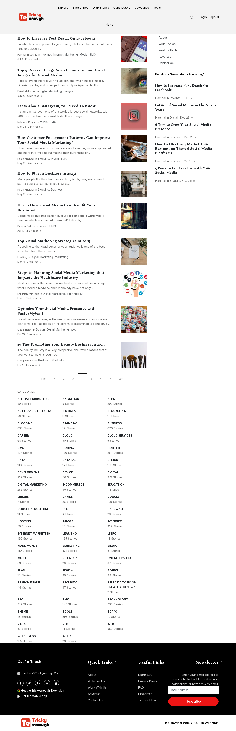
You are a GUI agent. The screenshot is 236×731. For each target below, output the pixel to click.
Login (203, 17)
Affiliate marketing (33, 399)
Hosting (24, 521)
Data (21, 460)
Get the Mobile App (34, 696)
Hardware (115, 509)
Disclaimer (145, 694)
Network (69, 558)
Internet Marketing (65, 54)
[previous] (54, 378)
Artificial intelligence (35, 411)
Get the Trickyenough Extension (42, 690)
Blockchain (116, 411)
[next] (110, 378)
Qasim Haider (24, 329)
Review (68, 570)
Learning (69, 533)
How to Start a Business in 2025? (46, 173)
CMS (20, 448)
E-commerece (73, 484)
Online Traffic (119, 558)
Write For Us (167, 44)
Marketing (61, 257)
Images (68, 91)
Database (70, 460)
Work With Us (168, 50)
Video (21, 624)
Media (83, 54)
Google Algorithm (32, 509)
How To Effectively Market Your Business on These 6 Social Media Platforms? (183, 148)
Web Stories (101, 7)
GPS (65, 509)
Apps (111, 399)
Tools (157, 7)
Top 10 (112, 611)
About (163, 37)
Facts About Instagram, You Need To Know (56, 106)
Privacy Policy (147, 681)
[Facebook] (20, 683)
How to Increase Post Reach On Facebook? (56, 38)
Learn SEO (145, 675)
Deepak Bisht (24, 226)
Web (74, 329)
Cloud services (119, 435)
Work (66, 636)
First (43, 378)
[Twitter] (29, 683)
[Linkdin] (38, 683)
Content (114, 448)
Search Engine (29, 582)
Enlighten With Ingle (28, 294)
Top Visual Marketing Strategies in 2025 (53, 241)
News (109, 24)
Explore (63, 7)
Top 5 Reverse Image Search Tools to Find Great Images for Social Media (61, 72)
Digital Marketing (51, 91)
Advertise (165, 56)
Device (67, 472)
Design (40, 329)
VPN (65, 624)
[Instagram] (47, 683)
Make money (27, 546)
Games (67, 497)
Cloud (67, 435)
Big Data (69, 411)
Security (69, 582)
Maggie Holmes (26, 360)
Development (28, 472)
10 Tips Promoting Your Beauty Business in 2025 (61, 344)
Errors (23, 497)
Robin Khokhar (25, 158)
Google (113, 497)
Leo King (22, 257)
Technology (75, 294)
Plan (21, 570)
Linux (111, 533)
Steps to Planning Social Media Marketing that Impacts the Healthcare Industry (60, 275)
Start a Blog (80, 7)
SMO (92, 54)
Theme (22, 611)
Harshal (160, 98)
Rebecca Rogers (26, 122)
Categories (142, 7)
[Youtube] (56, 683)
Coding (68, 448)
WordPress (26, 636)
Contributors (121, 7)
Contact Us (166, 63)
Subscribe (193, 701)
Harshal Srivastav (27, 54)
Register (213, 17)
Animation (70, 399)
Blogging (43, 158)
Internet (46, 54)
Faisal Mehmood (26, 91)
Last (121, 378)
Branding (69, 423)
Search (113, 570)
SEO (20, 599)
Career (23, 435)
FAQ (141, 687)
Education (116, 484)
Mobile (22, 558)
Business (57, 189)
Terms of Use (147, 700)
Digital (113, 472)
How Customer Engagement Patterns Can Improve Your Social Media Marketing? (63, 140)
